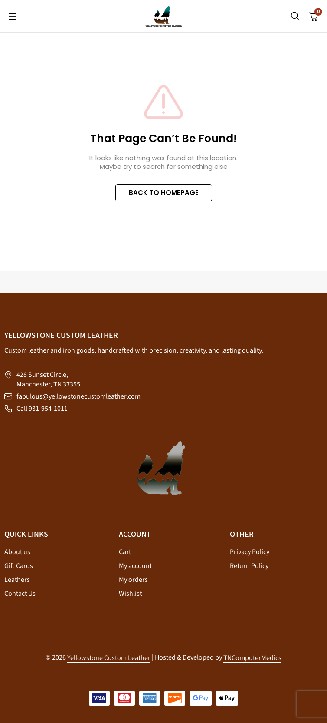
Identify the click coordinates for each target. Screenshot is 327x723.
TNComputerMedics (252, 658)
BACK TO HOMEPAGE (164, 192)
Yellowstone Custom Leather (108, 658)
